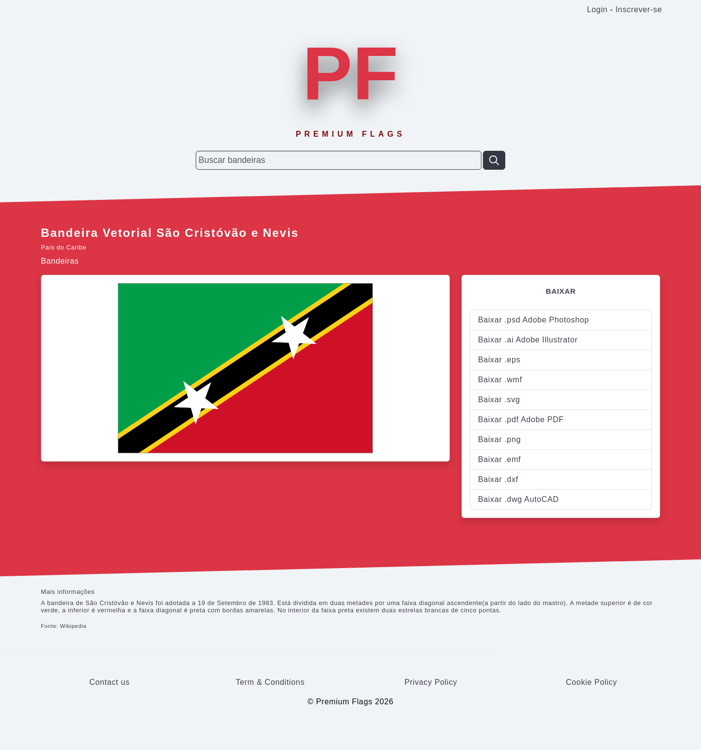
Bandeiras (60, 261)
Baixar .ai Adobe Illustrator (528, 340)
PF (350, 73)
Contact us (110, 682)
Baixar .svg (499, 399)
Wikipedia (73, 626)
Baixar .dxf (498, 479)
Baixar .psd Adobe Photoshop (533, 320)
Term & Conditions (270, 682)
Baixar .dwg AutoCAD (518, 499)
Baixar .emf (499, 459)
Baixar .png (499, 439)
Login (597, 9)
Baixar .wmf (500, 379)
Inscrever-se (638, 9)
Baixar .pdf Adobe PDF (521, 419)
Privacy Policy (431, 682)
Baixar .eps (499, 360)
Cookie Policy (591, 682)
